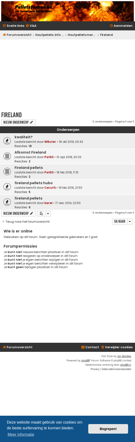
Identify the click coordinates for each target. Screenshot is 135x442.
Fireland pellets (29, 167)
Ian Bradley (124, 356)
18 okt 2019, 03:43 (71, 142)
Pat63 (49, 157)
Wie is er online (18, 231)
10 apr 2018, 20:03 (69, 157)
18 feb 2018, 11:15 (67, 172)
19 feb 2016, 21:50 (70, 188)
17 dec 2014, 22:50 (68, 203)
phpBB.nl (125, 365)
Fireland (11, 115)
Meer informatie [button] (21, 434)
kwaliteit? (24, 137)
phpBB (85, 360)
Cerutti (50, 188)
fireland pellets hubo (34, 183)
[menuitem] (31, 26)
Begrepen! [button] (108, 429)
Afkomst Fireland (30, 152)
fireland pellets (28, 198)
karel (48, 203)
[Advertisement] (68, 73)
